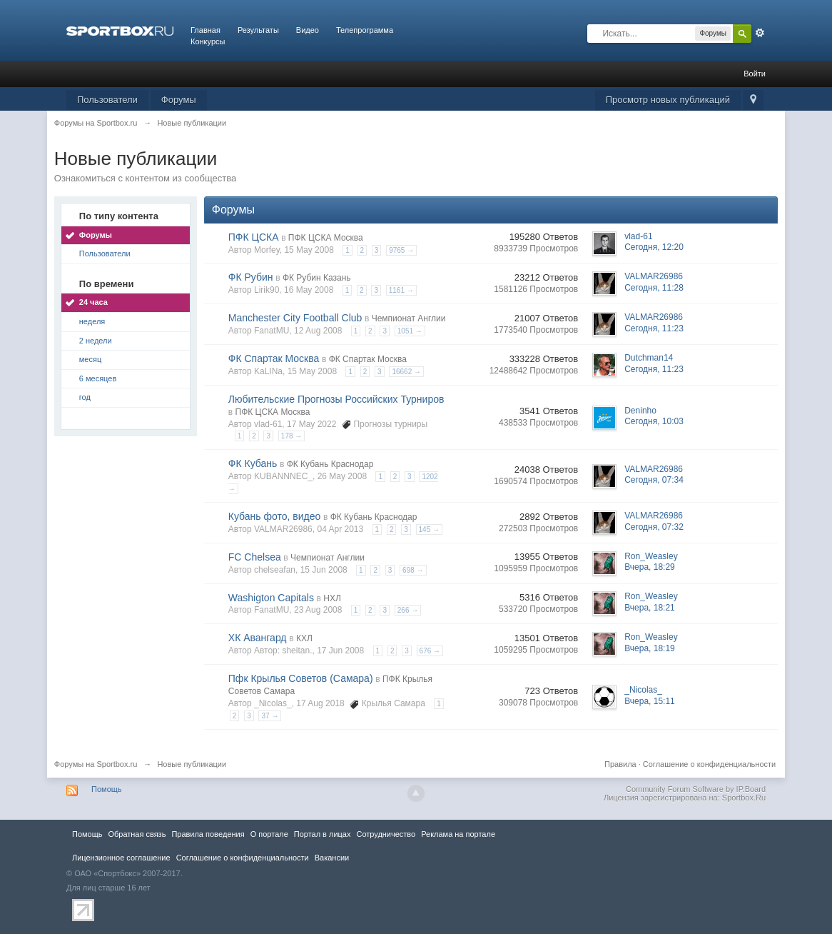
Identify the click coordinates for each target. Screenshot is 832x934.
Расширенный (760, 33)
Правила (620, 764)
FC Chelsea (254, 557)
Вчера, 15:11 (649, 701)
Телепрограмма (364, 30)
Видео (307, 30)
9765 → (401, 250)
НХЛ (332, 598)
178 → (291, 436)
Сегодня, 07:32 (654, 527)
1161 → (401, 290)
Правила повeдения (207, 834)
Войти (755, 73)
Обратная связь (137, 834)
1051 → (409, 331)
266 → (407, 610)
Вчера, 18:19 (649, 648)
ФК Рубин (250, 277)
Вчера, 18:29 (649, 567)
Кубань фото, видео (274, 516)
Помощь (106, 789)
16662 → (406, 372)
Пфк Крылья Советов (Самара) (300, 678)
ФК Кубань (253, 463)
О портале (269, 834)
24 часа (93, 302)
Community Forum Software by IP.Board (696, 789)
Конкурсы (208, 41)
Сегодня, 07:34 (654, 480)
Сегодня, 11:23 (654, 328)
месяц (90, 359)
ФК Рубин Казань (317, 278)
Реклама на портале (458, 834)
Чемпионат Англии (409, 318)
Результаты (258, 30)
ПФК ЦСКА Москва (325, 238)
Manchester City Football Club (295, 317)
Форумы (178, 99)
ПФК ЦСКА (253, 237)
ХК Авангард (257, 637)
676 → (430, 651)
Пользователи (107, 99)
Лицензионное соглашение (121, 857)
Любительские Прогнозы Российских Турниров (336, 399)
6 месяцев (97, 378)
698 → (412, 570)
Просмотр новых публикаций (668, 99)
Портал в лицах (322, 834)
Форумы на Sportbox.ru (96, 764)
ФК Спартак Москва (274, 358)
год (85, 397)
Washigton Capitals (271, 597)
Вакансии (332, 857)
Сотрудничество (385, 834)
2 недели (95, 340)
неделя (92, 321)
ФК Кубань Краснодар (330, 464)
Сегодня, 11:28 (654, 288)
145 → (429, 529)
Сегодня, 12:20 (654, 247)
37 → (269, 716)
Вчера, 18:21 (649, 608)
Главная (205, 30)
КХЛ (304, 638)
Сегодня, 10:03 (654, 421)
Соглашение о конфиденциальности (709, 764)
